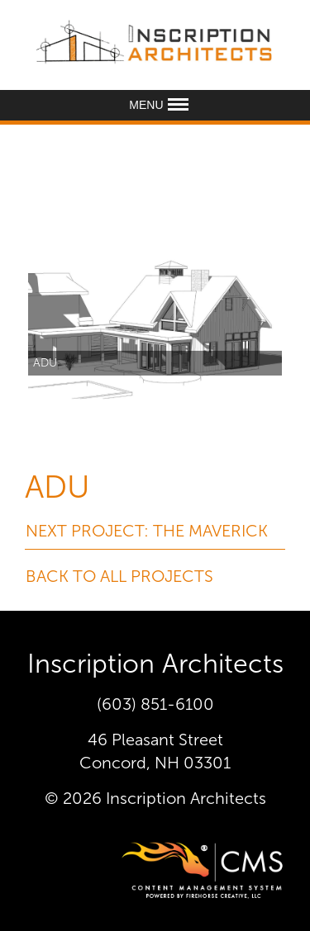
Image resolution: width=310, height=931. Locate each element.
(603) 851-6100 (155, 704)
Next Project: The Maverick (147, 531)
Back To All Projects (119, 576)
